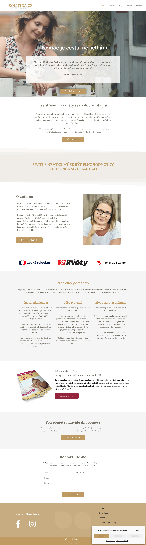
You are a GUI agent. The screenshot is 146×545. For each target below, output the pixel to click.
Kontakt (139, 6)
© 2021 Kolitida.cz (73, 539)
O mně (129, 6)
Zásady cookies (110, 541)
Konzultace (103, 513)
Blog (120, 6)
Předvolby (135, 536)
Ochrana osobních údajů (122, 541)
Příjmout (101, 536)
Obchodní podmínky (107, 522)
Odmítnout (118, 536)
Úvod (102, 6)
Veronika (27, 514)
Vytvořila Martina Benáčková (73, 543)
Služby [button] (111, 6)
